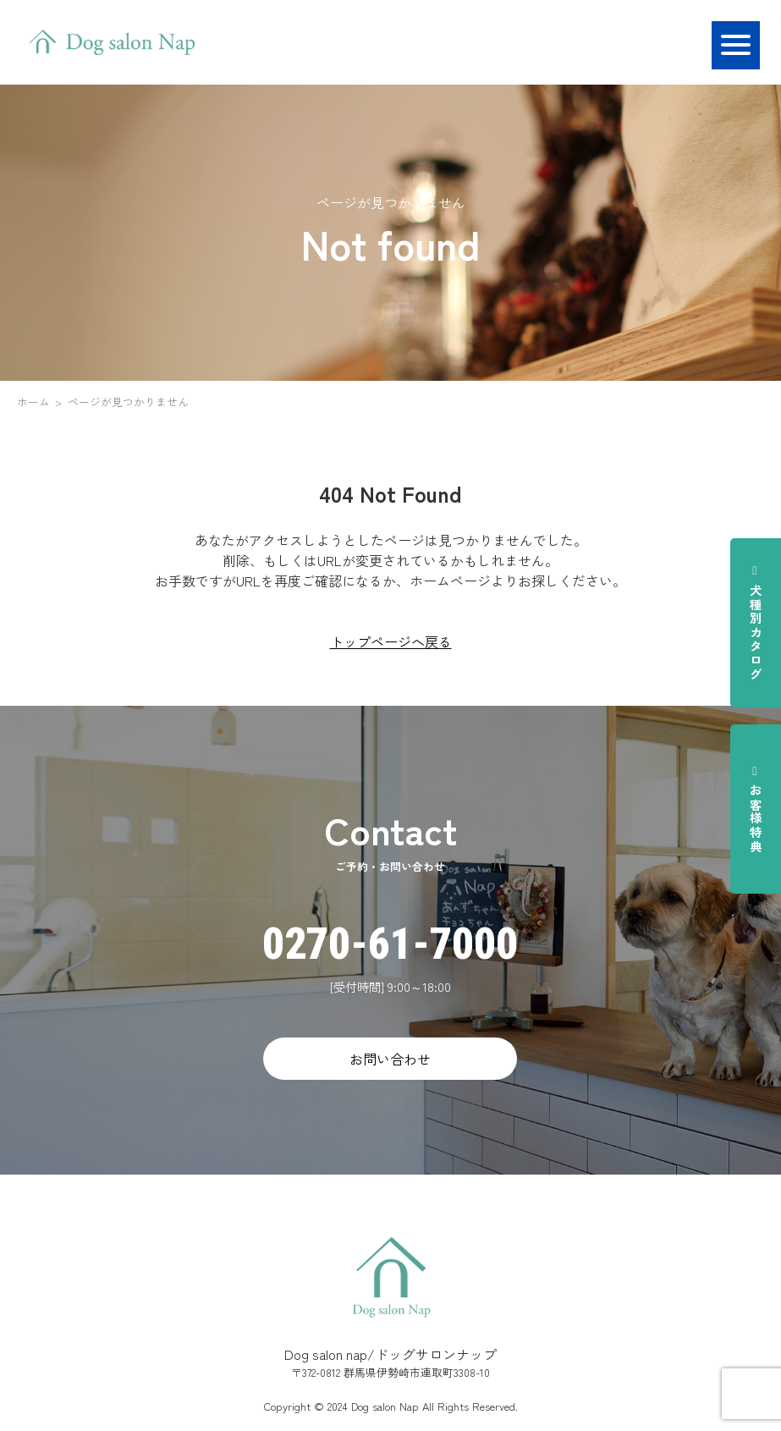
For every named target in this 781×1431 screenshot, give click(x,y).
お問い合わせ (390, 1058)
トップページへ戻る (391, 641)
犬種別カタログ (755, 622)
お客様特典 (755, 809)
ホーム (33, 402)
